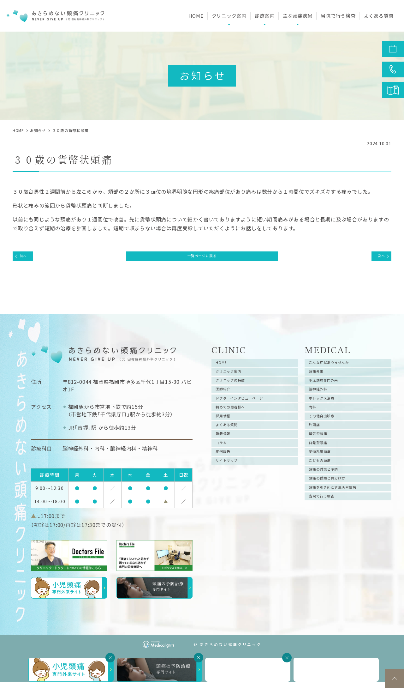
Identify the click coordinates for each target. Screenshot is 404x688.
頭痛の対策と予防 (332, 522)
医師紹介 (228, 408)
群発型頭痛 (324, 484)
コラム (226, 484)
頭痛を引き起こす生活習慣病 (345, 547)
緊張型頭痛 (324, 471)
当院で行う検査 (338, 15)
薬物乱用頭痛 (327, 496)
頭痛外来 (321, 383)
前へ (28, 258)
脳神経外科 (324, 408)
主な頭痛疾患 (298, 15)
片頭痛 (319, 458)
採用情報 (228, 446)
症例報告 (228, 496)
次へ (376, 258)
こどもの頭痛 (327, 509)
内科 (316, 433)
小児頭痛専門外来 (332, 395)
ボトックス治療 (329, 421)
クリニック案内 (236, 383)
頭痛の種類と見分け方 (337, 534)
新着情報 (228, 471)
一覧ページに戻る (202, 258)
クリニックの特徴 (239, 395)
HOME (196, 15)
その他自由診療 (329, 446)
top (394, 678)
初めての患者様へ (239, 433)
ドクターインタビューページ (252, 421)
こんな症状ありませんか (340, 370)
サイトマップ (234, 509)
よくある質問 (379, 15)
